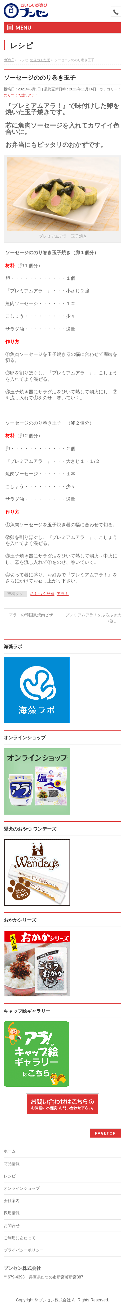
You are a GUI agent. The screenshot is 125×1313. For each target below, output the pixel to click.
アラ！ (33, 95)
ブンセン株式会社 (55, 1300)
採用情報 (12, 1213)
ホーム (10, 1151)
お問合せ (12, 1225)
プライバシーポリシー (24, 1250)
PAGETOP (105, 1133)
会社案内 (12, 1200)
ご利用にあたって (20, 1238)
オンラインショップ (22, 1188)
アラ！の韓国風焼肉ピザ (28, 615)
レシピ (10, 1176)
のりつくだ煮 (15, 95)
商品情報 (12, 1164)
